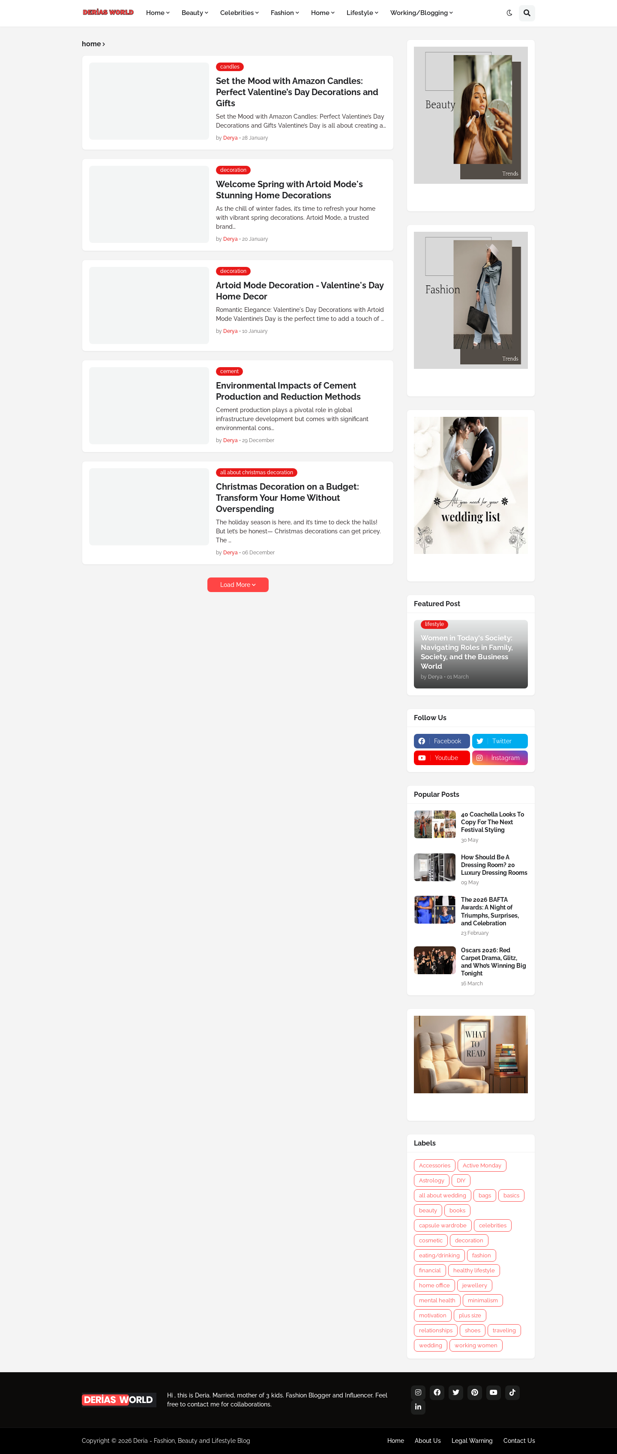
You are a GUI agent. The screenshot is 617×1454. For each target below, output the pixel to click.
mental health (437, 1300)
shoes (472, 1330)
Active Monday (482, 1165)
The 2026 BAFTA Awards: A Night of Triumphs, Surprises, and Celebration (490, 911)
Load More (235, 584)
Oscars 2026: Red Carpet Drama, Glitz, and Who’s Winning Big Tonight (493, 962)
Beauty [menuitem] (192, 13)
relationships (435, 1330)
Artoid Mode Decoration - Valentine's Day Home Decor (299, 291)
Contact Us (519, 1440)
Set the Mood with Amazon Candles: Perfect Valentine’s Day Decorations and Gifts (297, 92)
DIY (461, 1180)
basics (511, 1195)
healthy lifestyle (474, 1270)
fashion (481, 1255)
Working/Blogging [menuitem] (419, 13)
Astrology (431, 1180)
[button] (509, 13)
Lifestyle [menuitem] (360, 13)
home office (434, 1285)
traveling (504, 1330)
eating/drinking (439, 1255)
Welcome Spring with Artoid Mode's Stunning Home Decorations (289, 189)
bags (485, 1195)
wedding (430, 1345)
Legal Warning (472, 1440)
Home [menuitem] (155, 13)
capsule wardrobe (443, 1225)
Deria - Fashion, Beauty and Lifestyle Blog (191, 1440)
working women (476, 1345)
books (457, 1210)
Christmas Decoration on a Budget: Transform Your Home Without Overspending (287, 498)
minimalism (483, 1300)
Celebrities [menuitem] (237, 13)
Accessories (434, 1165)
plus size (470, 1315)
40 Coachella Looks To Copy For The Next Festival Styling (492, 822)
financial (430, 1270)
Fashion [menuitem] (282, 13)
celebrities (492, 1225)
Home (395, 1440)
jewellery (474, 1285)
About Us (428, 1440)
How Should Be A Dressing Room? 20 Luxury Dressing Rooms (494, 865)
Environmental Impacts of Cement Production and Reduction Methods (288, 391)
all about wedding (442, 1195)
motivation (432, 1315)
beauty (428, 1210)
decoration (469, 1240)
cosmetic (431, 1240)
